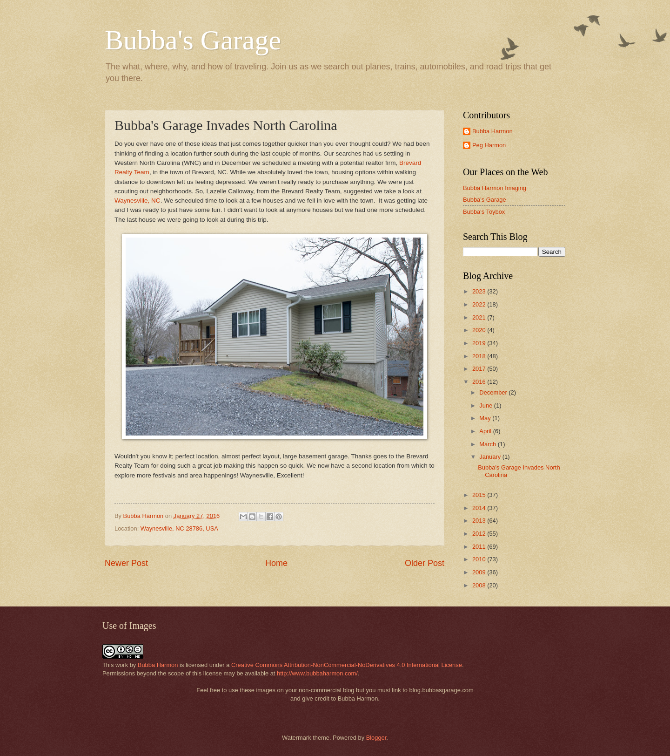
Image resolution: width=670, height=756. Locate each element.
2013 (479, 520)
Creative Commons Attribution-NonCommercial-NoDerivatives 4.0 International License (346, 664)
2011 (479, 546)
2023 (479, 291)
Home (276, 563)
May (485, 418)
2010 (479, 559)
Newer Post (126, 563)
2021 (479, 317)
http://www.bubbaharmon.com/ (317, 673)
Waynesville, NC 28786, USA (179, 528)
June (486, 405)
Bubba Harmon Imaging (494, 187)
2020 (479, 330)
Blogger (376, 737)
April (486, 431)
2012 (479, 533)
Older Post (424, 563)
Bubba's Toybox (484, 211)
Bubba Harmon (492, 131)
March (488, 444)
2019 (479, 343)
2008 (479, 585)
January (490, 456)
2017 (479, 368)
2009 (479, 572)
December (494, 392)
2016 (479, 381)
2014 (479, 507)
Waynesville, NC (137, 200)
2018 (479, 356)
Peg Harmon (489, 145)
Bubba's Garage (193, 40)
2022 (479, 304)
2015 (479, 494)
